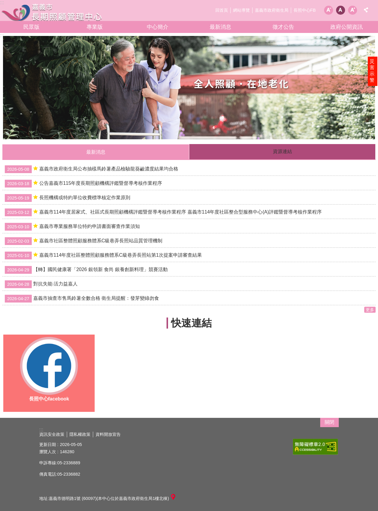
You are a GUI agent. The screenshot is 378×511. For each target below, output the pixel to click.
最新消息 (220, 27)
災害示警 (372, 74)
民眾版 (31, 27)
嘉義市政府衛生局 (271, 10)
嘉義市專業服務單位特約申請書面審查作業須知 (72, 227)
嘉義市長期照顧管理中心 (52, 12)
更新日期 (47, 444)
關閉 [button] (329, 422)
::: (2, 35)
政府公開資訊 (346, 27)
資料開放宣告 (108, 434)
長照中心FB (305, 10)
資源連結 (282, 151)
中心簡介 (157, 27)
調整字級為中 (340, 10)
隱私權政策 (79, 434)
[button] (189, 87)
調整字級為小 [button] (328, 10)
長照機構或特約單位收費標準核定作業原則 (67, 198)
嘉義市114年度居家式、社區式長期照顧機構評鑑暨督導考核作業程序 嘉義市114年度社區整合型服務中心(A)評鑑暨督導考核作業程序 (163, 212)
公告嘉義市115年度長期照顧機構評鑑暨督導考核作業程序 (83, 184)
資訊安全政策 (51, 434)
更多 (370, 309)
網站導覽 (241, 10)
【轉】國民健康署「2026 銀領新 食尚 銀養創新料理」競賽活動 (86, 270)
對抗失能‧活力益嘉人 (41, 284)
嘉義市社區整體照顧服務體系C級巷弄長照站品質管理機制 (83, 241)
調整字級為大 (352, 10)
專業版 (95, 27)
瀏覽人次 (47, 451)
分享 (366, 9)
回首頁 (221, 10)
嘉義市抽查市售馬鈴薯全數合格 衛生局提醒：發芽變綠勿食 (82, 299)
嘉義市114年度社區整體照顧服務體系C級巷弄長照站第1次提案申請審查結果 (103, 255)
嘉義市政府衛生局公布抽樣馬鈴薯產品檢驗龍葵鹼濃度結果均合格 (91, 169)
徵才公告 (283, 27)
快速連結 (191, 323)
